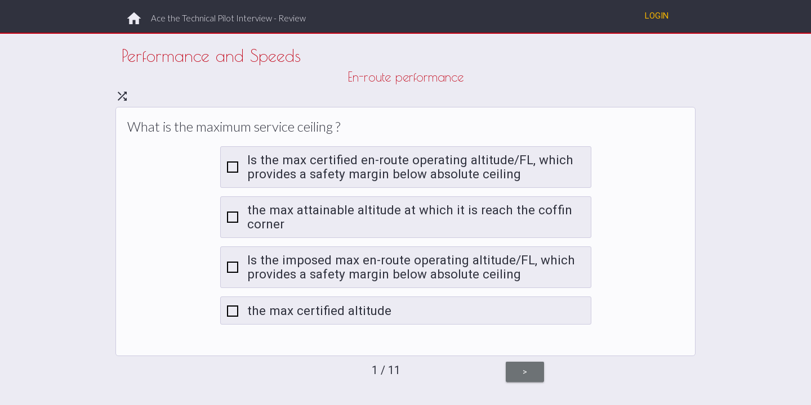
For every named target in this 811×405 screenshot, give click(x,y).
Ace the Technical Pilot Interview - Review (228, 18)
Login (657, 15)
